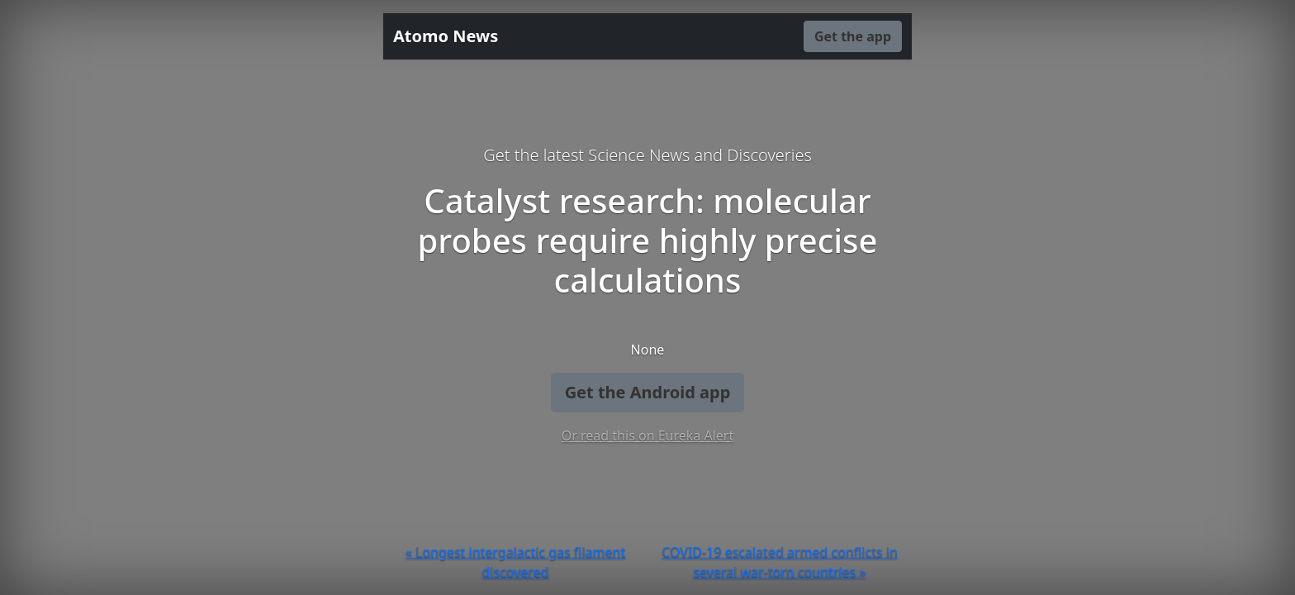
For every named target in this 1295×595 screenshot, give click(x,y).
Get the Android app (648, 392)
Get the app (852, 36)
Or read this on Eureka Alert (647, 435)
